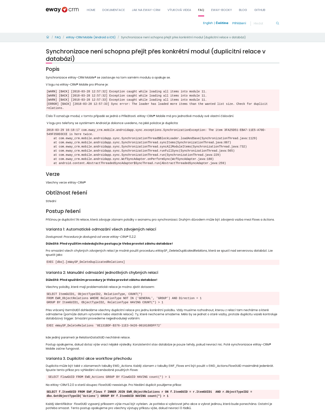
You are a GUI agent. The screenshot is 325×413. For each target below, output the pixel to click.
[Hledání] (265, 23)
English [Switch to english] (208, 23)
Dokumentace (113, 10)
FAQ (201, 10)
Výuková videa (179, 10)
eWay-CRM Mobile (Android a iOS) (91, 37)
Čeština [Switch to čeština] (222, 23)
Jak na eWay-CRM (146, 10)
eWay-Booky (221, 10)
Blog (243, 10)
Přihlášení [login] (239, 23)
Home (91, 10)
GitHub (259, 10)
